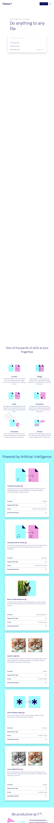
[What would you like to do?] (27, 38)
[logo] (7, 4)
